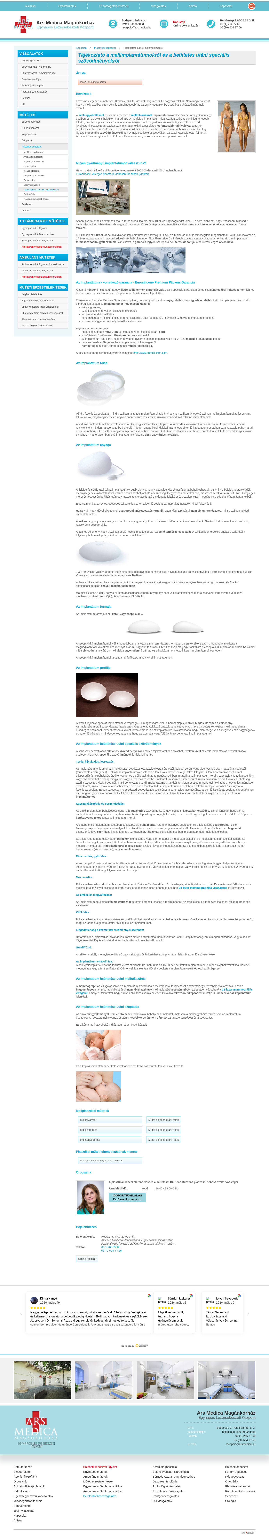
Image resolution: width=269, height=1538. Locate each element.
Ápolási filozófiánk (25, 1476)
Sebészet (26, 204)
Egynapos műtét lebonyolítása (37, 240)
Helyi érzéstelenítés (32, 294)
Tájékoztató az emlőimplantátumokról (41, 189)
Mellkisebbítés (89, 1129)
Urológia (26, 210)
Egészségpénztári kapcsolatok (33, 1496)
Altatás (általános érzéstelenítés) (39, 319)
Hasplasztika (30, 166)
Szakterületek (22, 1471)
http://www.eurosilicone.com (150, 352)
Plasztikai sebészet (32, 146)
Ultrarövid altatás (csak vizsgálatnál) (40, 306)
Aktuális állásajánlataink (29, 1486)
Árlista (18, 1520)
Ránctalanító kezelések (240, 1491)
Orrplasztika (29, 180)
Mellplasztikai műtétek (34, 175)
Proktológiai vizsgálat (33, 85)
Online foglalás (87, 1258)
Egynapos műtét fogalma (35, 228)
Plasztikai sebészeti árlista (36, 199)
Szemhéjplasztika (32, 185)
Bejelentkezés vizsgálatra (99, 1496)
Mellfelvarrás (88, 1119)
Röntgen (26, 98)
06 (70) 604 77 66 (231, 27)
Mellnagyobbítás (90, 1139)
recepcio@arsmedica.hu (136, 27)
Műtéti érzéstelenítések (98, 1481)
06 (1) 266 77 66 (230, 24)
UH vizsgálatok (162, 1501)
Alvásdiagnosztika (31, 60)
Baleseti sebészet (31, 121)
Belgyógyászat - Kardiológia (36, 66)
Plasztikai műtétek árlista (93, 82)
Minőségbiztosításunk (28, 1501)
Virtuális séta (22, 1491)
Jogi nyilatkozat (24, 1510)
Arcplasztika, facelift (33, 157)
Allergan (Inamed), (103, 174)
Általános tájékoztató (34, 152)
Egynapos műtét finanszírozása (38, 234)
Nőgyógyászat (29, 134)
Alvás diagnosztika (165, 1466)
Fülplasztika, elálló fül (34, 161)
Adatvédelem (22, 1505)
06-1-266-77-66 (110, 1247)
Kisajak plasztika (31, 171)
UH (23, 104)
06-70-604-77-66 (111, 1250)
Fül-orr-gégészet (30, 128)
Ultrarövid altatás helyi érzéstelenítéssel (42, 313)
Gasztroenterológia (31, 79)
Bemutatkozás (23, 1466)
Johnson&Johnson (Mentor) (132, 174)
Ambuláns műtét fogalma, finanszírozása (43, 264)
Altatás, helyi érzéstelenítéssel (37, 325)
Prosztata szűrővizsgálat (34, 91)
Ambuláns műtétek (95, 1476)
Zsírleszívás (29, 194)
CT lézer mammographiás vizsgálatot (203, 887)
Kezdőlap (81, 47)
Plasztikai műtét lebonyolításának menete (101, 1160)
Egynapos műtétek (95, 1471)
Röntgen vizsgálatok (166, 1496)
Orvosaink (20, 1481)
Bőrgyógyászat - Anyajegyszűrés (39, 73)
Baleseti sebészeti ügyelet (100, 1466)
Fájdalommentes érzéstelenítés (38, 300)
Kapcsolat (20, 1515)
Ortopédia (27, 140)
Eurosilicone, (84, 174)
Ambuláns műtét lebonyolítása (37, 270)
